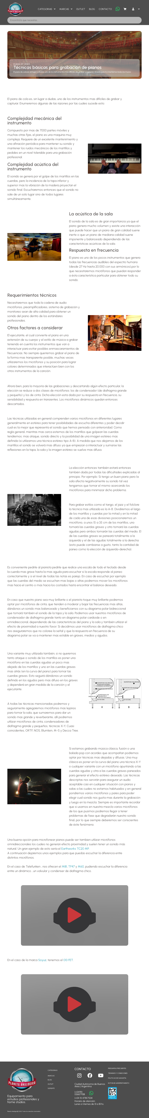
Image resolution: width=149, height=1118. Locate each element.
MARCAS (51, 1076)
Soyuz (42, 960)
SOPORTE (51, 1088)
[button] (74, 915)
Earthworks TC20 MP (75, 848)
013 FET (68, 960)
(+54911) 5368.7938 (79, 1093)
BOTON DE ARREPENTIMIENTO (118, 1083)
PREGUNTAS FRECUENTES (117, 1068)
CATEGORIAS (52, 1070)
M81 (64, 866)
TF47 (71, 866)
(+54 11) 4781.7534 (83, 1097)
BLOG (50, 1080)
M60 (81, 866)
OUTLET (50, 1084)
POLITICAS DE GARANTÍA (117, 1078)
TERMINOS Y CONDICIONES (117, 1073)
